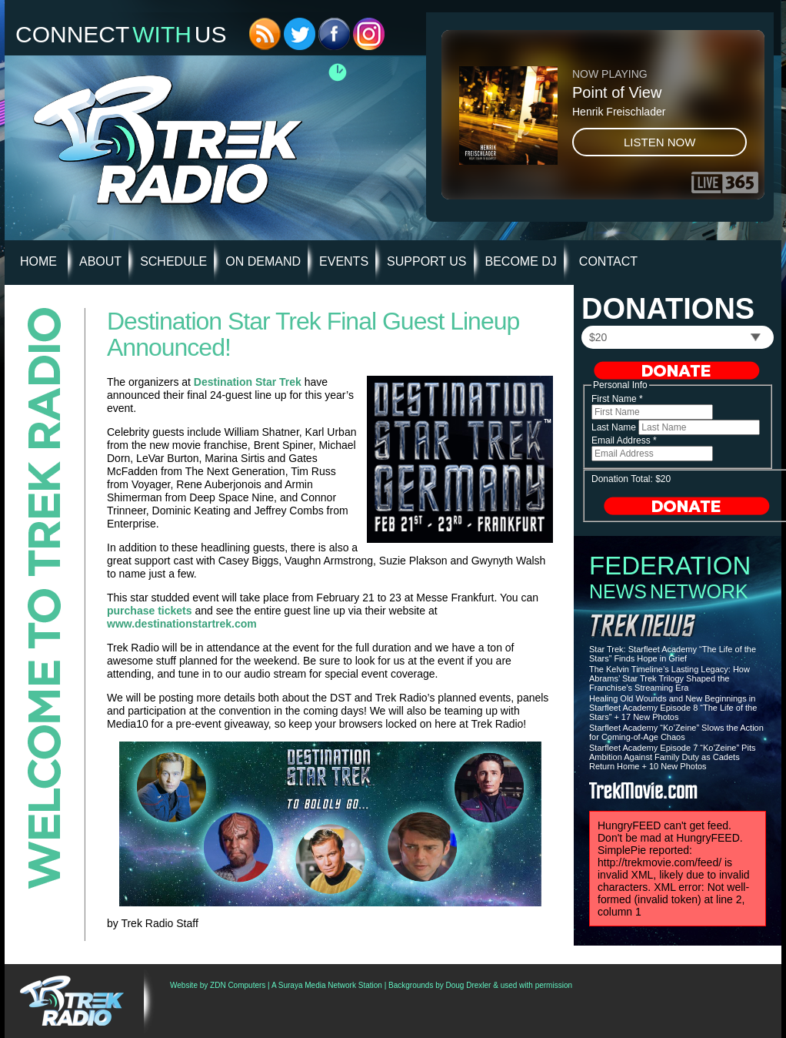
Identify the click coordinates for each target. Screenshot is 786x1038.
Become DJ (521, 261)
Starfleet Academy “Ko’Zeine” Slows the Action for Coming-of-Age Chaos (676, 732)
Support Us (426, 261)
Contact (608, 261)
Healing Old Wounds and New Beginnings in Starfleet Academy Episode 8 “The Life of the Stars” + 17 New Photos (673, 708)
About (100, 261)
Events (343, 261)
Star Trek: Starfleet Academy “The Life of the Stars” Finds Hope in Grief (672, 654)
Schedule (173, 261)
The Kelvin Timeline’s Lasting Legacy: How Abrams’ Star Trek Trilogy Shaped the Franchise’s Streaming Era (669, 678)
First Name (617, 398)
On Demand (263, 261)
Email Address (624, 440)
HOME (38, 261)
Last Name (614, 427)
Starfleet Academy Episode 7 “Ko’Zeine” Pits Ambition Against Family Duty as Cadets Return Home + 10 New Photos (672, 757)
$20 (598, 337)
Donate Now (677, 370)
